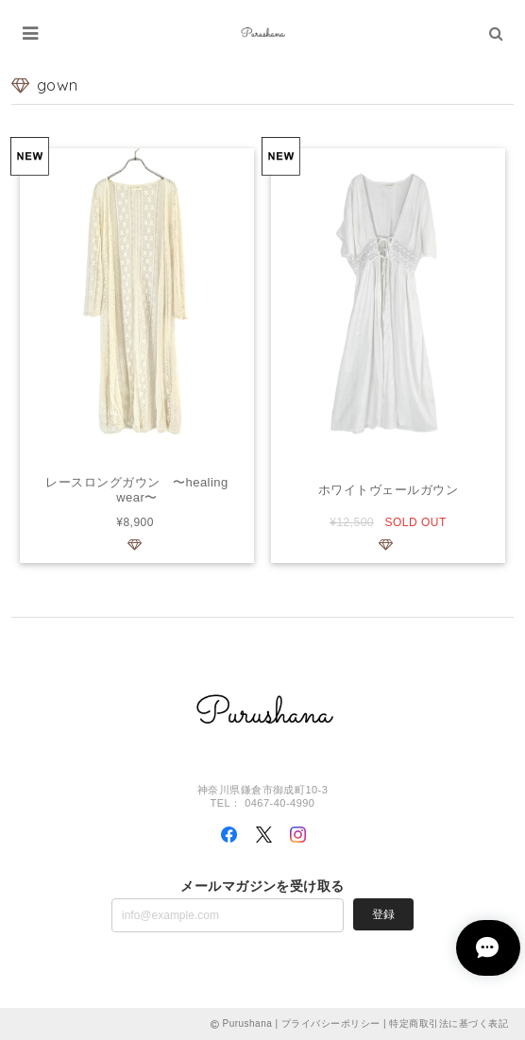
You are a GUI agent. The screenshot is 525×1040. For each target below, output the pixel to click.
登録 (383, 914)
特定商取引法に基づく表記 (448, 1023)
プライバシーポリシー (331, 1023)
